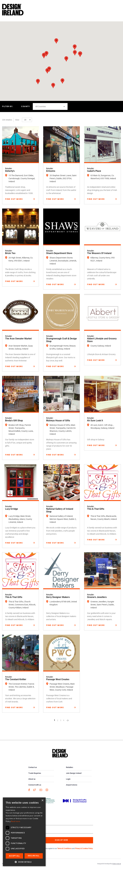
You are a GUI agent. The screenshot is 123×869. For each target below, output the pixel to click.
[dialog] (24, 831)
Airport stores (71, 785)
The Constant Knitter (15, 679)
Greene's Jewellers (97, 597)
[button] (62, 81)
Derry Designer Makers (58, 597)
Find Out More (14, 199)
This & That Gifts (95, 509)
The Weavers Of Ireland (99, 253)
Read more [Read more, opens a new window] (15, 821)
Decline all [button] (33, 855)
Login (68, 779)
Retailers (69, 767)
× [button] (42, 800)
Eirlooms (50, 171)
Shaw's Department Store (59, 253)
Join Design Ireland (73, 773)
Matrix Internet (116, 863)
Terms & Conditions (64, 848)
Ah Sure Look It (95, 420)
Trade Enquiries (34, 773)
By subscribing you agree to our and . (63, 848)
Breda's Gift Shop (14, 420)
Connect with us (34, 785)
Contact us (32, 767)
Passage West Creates (57, 679)
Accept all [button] (14, 856)
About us (31, 779)
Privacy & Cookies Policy (84, 848)
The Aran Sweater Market (18, 338)
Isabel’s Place (94, 171)
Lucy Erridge (11, 509)
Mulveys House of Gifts (58, 420)
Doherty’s (10, 171)
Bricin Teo (10, 253)
